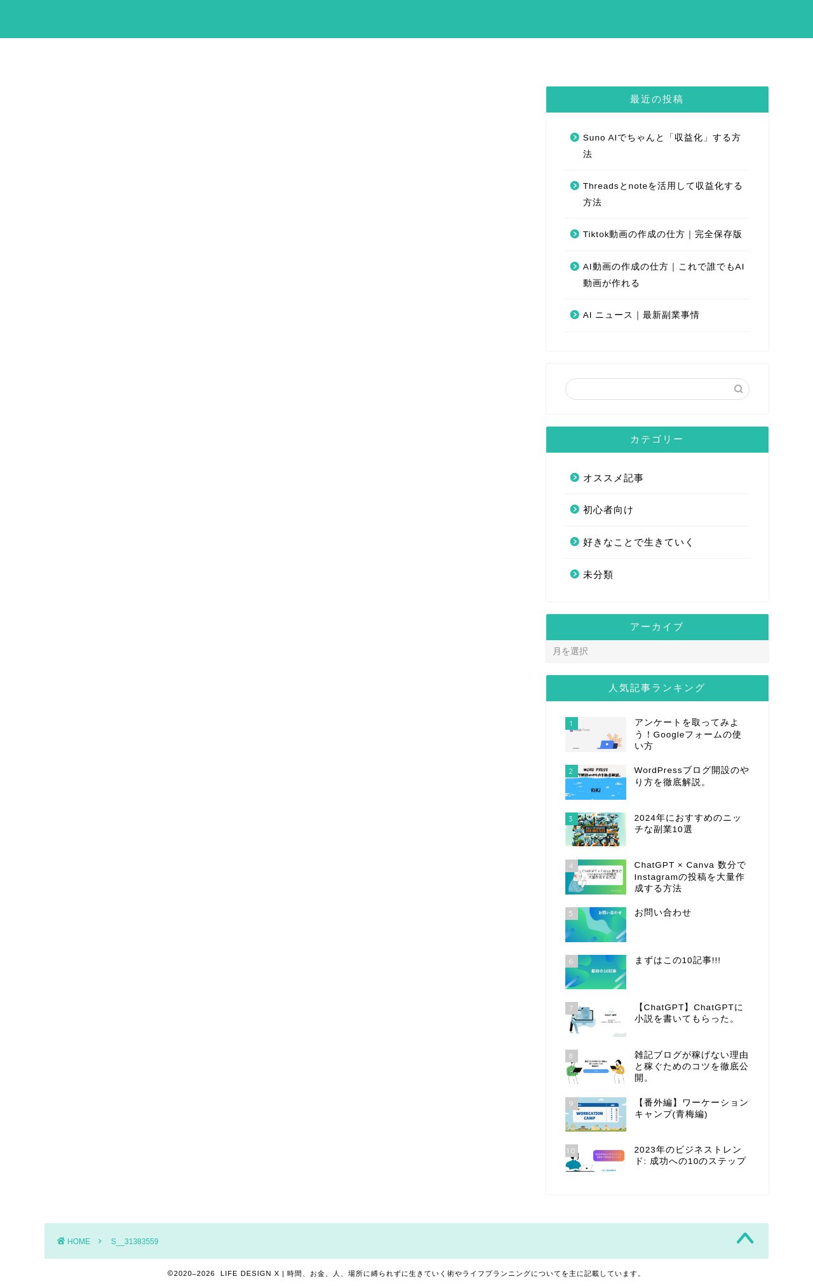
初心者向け (608, 509)
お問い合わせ (468, 53)
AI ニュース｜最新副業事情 (642, 315)
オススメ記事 (613, 477)
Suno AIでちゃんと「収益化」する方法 (662, 146)
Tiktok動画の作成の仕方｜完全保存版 (663, 234)
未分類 (598, 574)
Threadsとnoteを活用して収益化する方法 (663, 194)
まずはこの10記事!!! (360, 53)
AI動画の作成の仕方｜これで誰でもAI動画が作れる (664, 275)
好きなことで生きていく (639, 542)
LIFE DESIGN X (407, 18)
